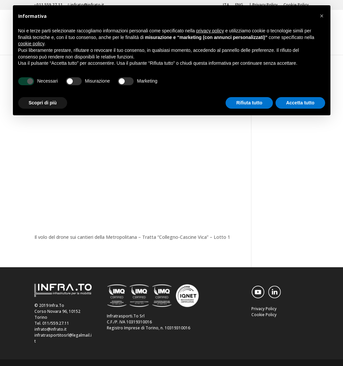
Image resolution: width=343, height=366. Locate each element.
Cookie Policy (264, 314)
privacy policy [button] (210, 30)
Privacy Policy (264, 308)
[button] (322, 16)
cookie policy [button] (31, 43)
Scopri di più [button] (43, 102)
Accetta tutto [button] (300, 102)
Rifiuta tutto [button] (249, 102)
